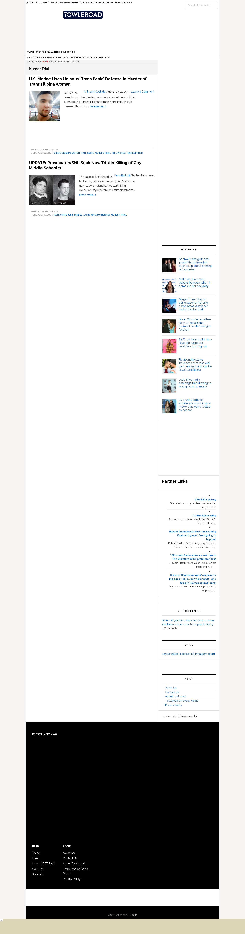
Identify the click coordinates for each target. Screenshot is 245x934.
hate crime (87, 153)
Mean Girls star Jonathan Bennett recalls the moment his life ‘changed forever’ (195, 324)
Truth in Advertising (204, 515)
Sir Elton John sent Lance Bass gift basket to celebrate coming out (195, 343)
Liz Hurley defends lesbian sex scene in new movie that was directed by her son (195, 405)
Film (35, 858)
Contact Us (172, 692)
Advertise (170, 687)
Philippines (118, 153)
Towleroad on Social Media (181, 700)
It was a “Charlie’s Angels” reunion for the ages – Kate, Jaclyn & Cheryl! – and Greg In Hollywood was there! (192, 579)
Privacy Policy (173, 705)
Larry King (89, 215)
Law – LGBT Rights (44, 863)
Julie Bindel (75, 215)
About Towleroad (175, 696)
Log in (133, 915)
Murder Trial (103, 153)
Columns (38, 869)
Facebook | (187, 653)
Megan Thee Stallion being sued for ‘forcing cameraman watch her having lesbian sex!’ (193, 304)
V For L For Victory (205, 499)
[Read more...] (98, 106)
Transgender (134, 153)
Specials (37, 874)
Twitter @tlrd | (171, 653)
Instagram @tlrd (205, 653)
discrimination (71, 153)
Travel (36, 852)
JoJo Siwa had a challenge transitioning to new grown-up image (195, 383)
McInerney (103, 215)
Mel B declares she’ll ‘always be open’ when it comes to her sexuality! (194, 282)
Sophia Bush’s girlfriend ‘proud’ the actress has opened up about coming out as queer (195, 264)
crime (57, 153)
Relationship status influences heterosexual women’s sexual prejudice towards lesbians (195, 364)
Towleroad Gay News (123, 15)
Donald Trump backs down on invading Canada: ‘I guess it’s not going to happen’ (192, 535)
